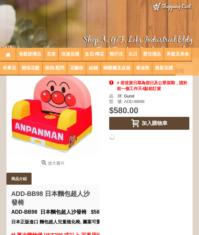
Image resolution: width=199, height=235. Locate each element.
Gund (129, 96)
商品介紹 (19, 178)
